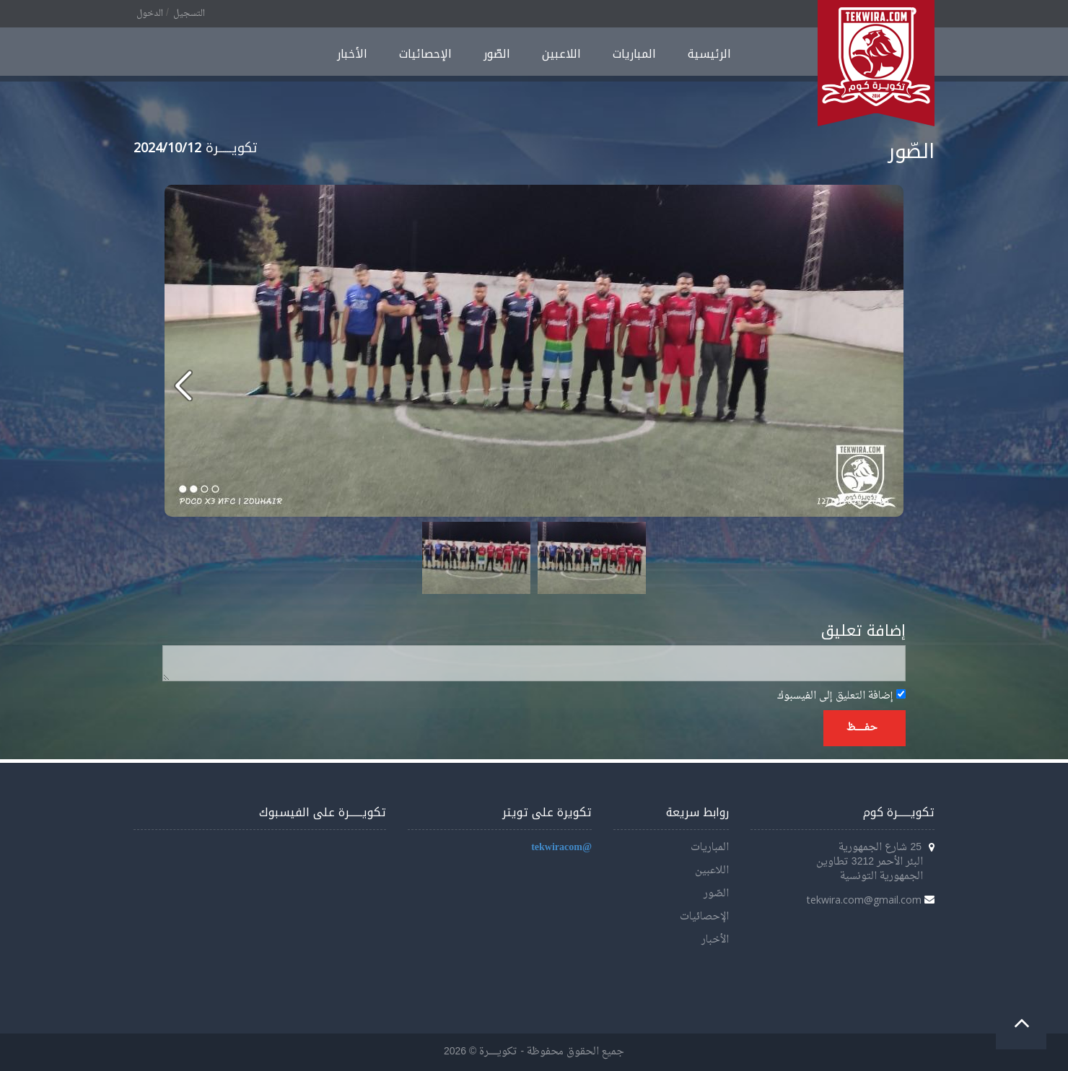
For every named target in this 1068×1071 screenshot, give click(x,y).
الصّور (496, 54)
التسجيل (189, 14)
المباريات (634, 54)
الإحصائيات (425, 54)
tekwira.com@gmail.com (864, 899)
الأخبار (352, 54)
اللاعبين (561, 54)
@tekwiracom (561, 847)
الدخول (149, 14)
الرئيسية (709, 54)
